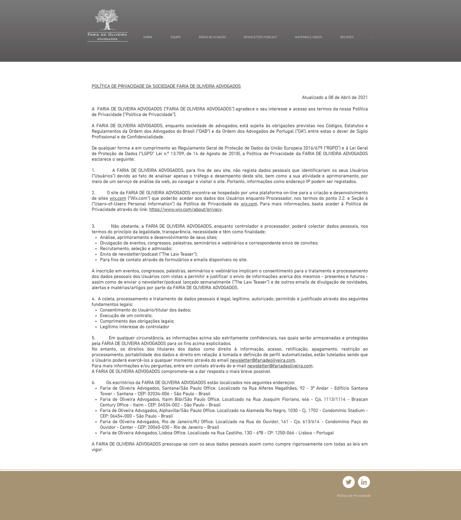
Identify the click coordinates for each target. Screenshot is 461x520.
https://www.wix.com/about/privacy (185, 210)
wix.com (118, 198)
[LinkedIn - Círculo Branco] (364, 482)
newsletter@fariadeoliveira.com (262, 360)
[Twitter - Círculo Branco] (349, 482)
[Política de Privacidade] (354, 496)
